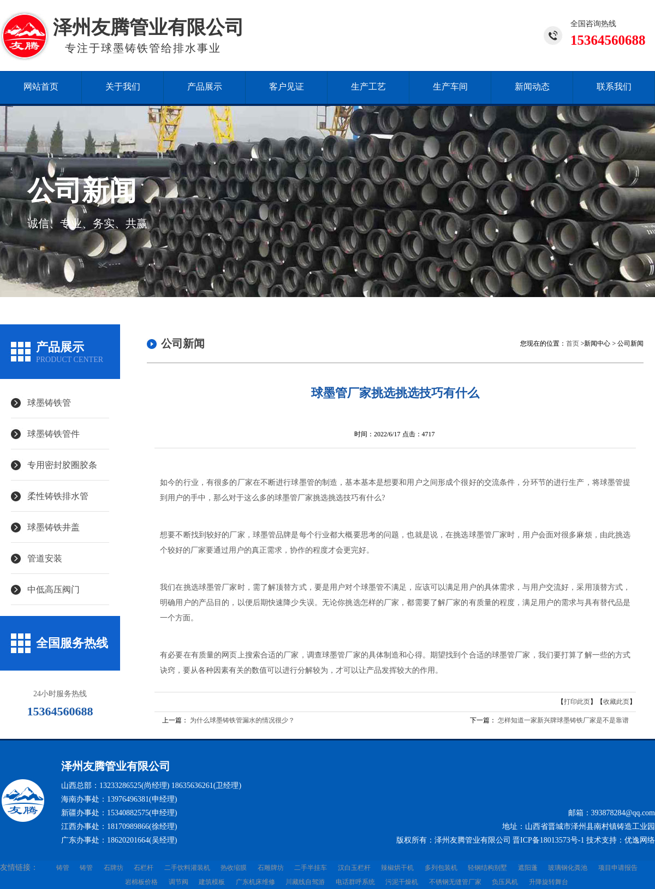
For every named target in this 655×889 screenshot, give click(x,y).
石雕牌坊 (271, 868)
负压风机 (505, 882)
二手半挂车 (310, 868)
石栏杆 (143, 868)
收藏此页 (616, 702)
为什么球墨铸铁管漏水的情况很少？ (242, 720)
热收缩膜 (234, 868)
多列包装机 (441, 868)
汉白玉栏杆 (354, 868)
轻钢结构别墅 (487, 868)
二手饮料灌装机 (187, 868)
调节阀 (178, 882)
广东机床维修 (255, 882)
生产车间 (450, 86)
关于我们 (122, 86)
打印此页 (577, 702)
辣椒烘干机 (397, 868)
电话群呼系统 (355, 882)
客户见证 (286, 86)
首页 (572, 343)
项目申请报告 (618, 868)
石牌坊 (113, 868)
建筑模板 (212, 882)
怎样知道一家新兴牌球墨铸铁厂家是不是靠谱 (563, 720)
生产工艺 (368, 86)
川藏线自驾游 (305, 882)
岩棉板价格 (141, 882)
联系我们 (614, 86)
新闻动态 (532, 86)
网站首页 (40, 86)
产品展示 (204, 86)
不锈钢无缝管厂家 (455, 882)
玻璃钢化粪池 (567, 868)
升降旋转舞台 (548, 882)
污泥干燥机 (401, 882)
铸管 (62, 868)
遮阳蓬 (528, 868)
